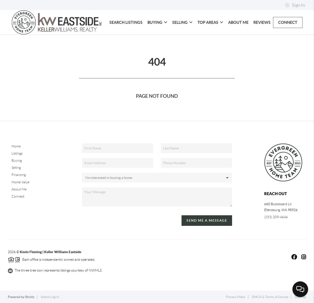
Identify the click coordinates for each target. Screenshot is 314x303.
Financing (19, 175)
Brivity (30, 297)
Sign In (295, 5)
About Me (238, 22)
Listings (17, 153)
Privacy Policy (236, 297)
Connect (287, 22)
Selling (182, 22)
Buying (157, 22)
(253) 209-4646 (276, 217)
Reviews (262, 22)
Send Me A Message (206, 220)
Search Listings (126, 22)
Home (16, 146)
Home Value (20, 182)
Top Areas (210, 22)
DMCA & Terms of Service (270, 297)
